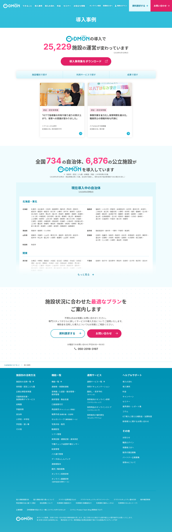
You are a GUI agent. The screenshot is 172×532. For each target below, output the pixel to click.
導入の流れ (49, 6)
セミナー (67, 6)
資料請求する (138, 5)
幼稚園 (19, 404)
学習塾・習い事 (22, 424)
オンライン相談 (95, 6)
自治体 (19, 414)
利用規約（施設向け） (64, 503)
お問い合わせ (160, 5)
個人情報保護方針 (22, 500)
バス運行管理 (57, 454)
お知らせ (126, 437)
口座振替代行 (57, 404)
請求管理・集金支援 (60, 399)
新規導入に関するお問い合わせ (136, 421)
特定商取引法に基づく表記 (25, 503)
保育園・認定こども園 (25, 386)
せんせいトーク (65, 419)
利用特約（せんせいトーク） (128, 503)
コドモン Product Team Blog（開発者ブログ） (86, 510)
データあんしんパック (61, 459)
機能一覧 (55, 381)
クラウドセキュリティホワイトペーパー (94, 500)
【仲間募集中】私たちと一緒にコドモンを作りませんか (46, 510)
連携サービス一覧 (94, 381)
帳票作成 (63, 414)
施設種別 (39, 74)
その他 (19, 429)
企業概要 (19, 510)
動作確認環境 (145, 500)
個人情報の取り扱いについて (43, 500)
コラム (125, 411)
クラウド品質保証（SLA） (67, 500)
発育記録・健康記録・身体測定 (65, 439)
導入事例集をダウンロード (85, 61)
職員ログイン (121, 6)
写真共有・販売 (58, 424)
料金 (59, 6)
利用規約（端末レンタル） (105, 503)
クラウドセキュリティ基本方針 (125, 500)
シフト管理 (56, 434)
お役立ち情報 (79, 6)
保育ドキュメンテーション (98, 386)
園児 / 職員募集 (58, 469)
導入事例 (38, 6)
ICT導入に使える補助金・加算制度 (137, 416)
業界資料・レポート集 (132, 406)
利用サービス (86, 74)
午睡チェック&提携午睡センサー (65, 444)
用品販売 (63, 409)
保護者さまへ (108, 6)
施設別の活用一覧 (23, 381)
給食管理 (55, 449)
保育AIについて (129, 462)
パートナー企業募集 (131, 457)
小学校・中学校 (22, 419)
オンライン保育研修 (60, 474)
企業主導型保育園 (23, 391)
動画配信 (55, 429)
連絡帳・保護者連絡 (60, 386)
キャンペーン (128, 396)
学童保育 (20, 409)
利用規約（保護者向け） (84, 503)
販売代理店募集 (129, 452)
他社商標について (46, 503)
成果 (132, 74)
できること (27, 6)
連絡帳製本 (56, 464)
